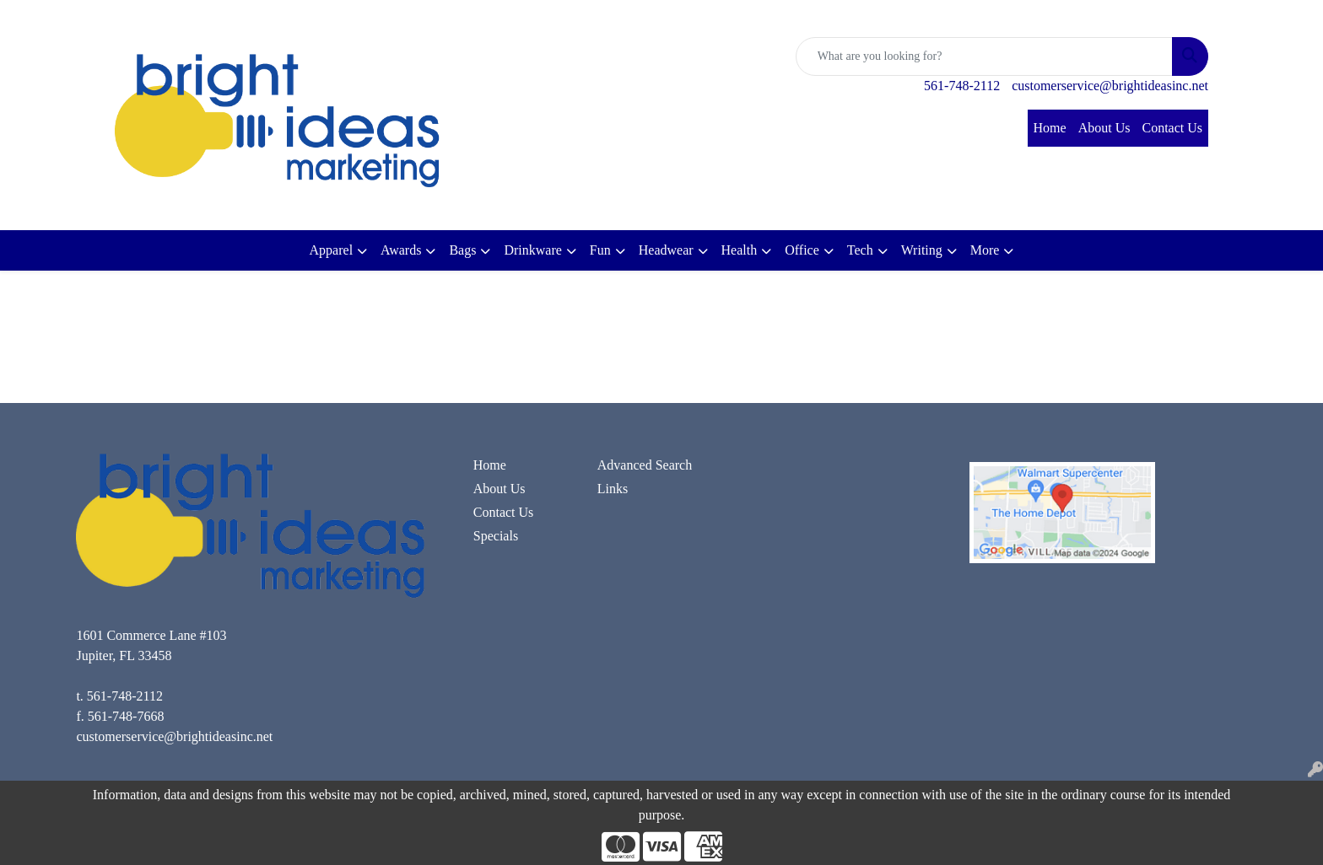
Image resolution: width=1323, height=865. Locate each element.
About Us (1104, 128)
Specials (495, 536)
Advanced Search (644, 465)
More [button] (985, 250)
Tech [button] (860, 250)
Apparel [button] (332, 250)
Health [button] (739, 250)
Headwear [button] (666, 250)
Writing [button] (921, 250)
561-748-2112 (962, 85)
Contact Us (1172, 128)
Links (612, 488)
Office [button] (802, 250)
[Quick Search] (984, 56)
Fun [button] (600, 250)
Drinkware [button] (532, 250)
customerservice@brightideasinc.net (1110, 85)
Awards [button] (401, 250)
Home (1050, 128)
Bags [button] (462, 250)
